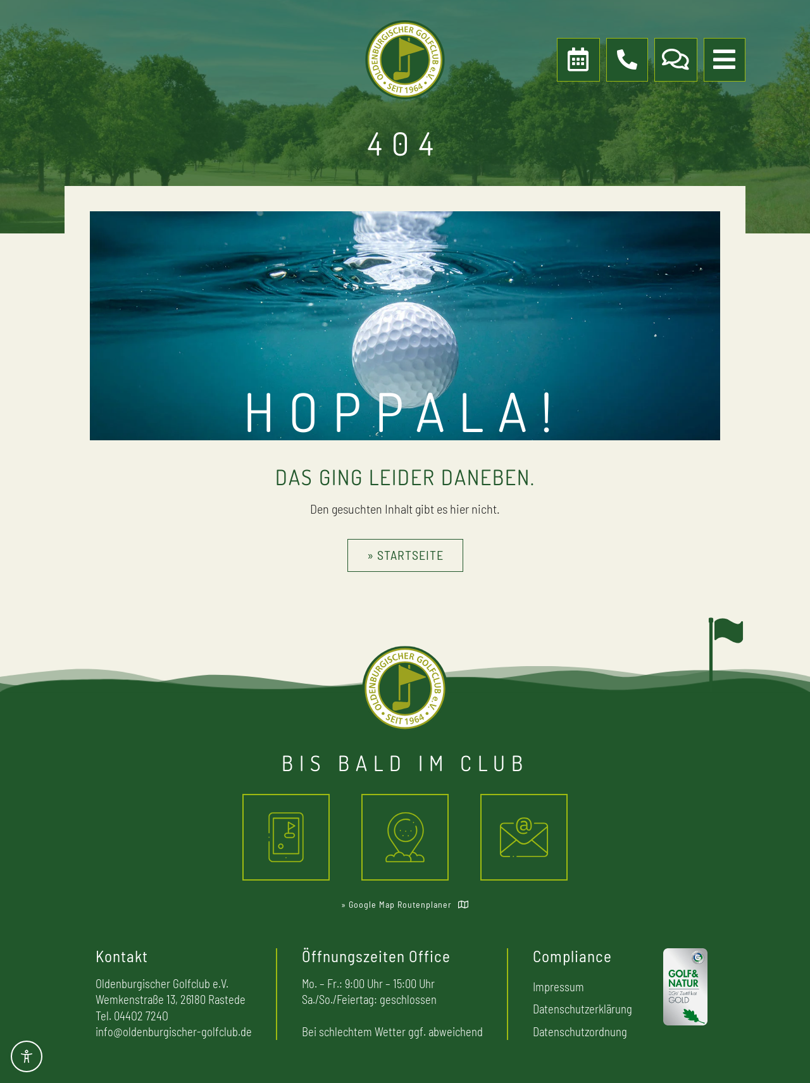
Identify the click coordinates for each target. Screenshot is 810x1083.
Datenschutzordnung (580, 1031)
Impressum (558, 986)
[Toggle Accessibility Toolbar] (26, 1056)
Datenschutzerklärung (582, 1008)
